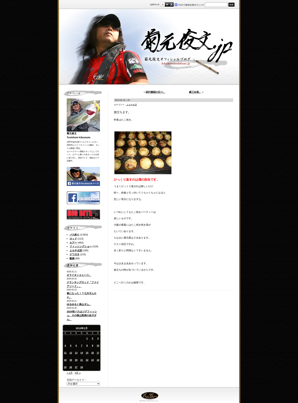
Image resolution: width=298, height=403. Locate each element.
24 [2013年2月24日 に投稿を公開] (98, 360)
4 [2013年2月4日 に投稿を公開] (65, 345)
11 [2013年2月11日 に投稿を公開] (65, 353)
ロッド (73, 238)
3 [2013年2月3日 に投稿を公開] (98, 338)
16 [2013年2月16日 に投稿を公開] (92, 353)
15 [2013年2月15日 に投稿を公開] (87, 353)
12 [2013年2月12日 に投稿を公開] (70, 353)
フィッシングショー (81, 246)
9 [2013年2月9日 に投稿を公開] (92, 345)
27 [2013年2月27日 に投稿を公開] (76, 367)
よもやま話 (76, 250)
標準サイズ (162, 4)
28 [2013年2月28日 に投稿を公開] (81, 367)
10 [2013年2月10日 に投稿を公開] (98, 345)
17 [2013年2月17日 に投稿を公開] (98, 353)
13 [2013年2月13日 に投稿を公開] (76, 353)
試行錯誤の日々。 (156, 92)
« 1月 (70, 372)
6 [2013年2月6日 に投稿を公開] (76, 345)
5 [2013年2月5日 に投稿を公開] (70, 345)
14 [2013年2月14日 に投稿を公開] (81, 353)
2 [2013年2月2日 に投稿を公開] (92, 338)
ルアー (73, 242)
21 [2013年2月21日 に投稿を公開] (81, 360)
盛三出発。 (195, 92)
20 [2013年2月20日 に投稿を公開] (76, 360)
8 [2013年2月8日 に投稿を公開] (87, 345)
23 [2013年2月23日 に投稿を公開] (92, 360)
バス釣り (74, 234)
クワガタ (74, 254)
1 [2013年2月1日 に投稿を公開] (87, 338)
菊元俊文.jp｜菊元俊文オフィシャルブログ (149, 47)
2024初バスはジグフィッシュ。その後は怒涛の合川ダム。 (82, 315)
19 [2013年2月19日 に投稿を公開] (70, 360)
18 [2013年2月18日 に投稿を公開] (65, 360)
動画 (72, 258)
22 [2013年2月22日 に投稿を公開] (87, 360)
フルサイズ (171, 4)
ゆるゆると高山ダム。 (79, 304)
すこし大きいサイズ (167, 4)
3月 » (78, 372)
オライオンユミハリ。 (79, 275)
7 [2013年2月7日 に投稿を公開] (81, 345)
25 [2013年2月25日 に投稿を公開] (65, 367)
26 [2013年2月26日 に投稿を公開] (70, 367)
